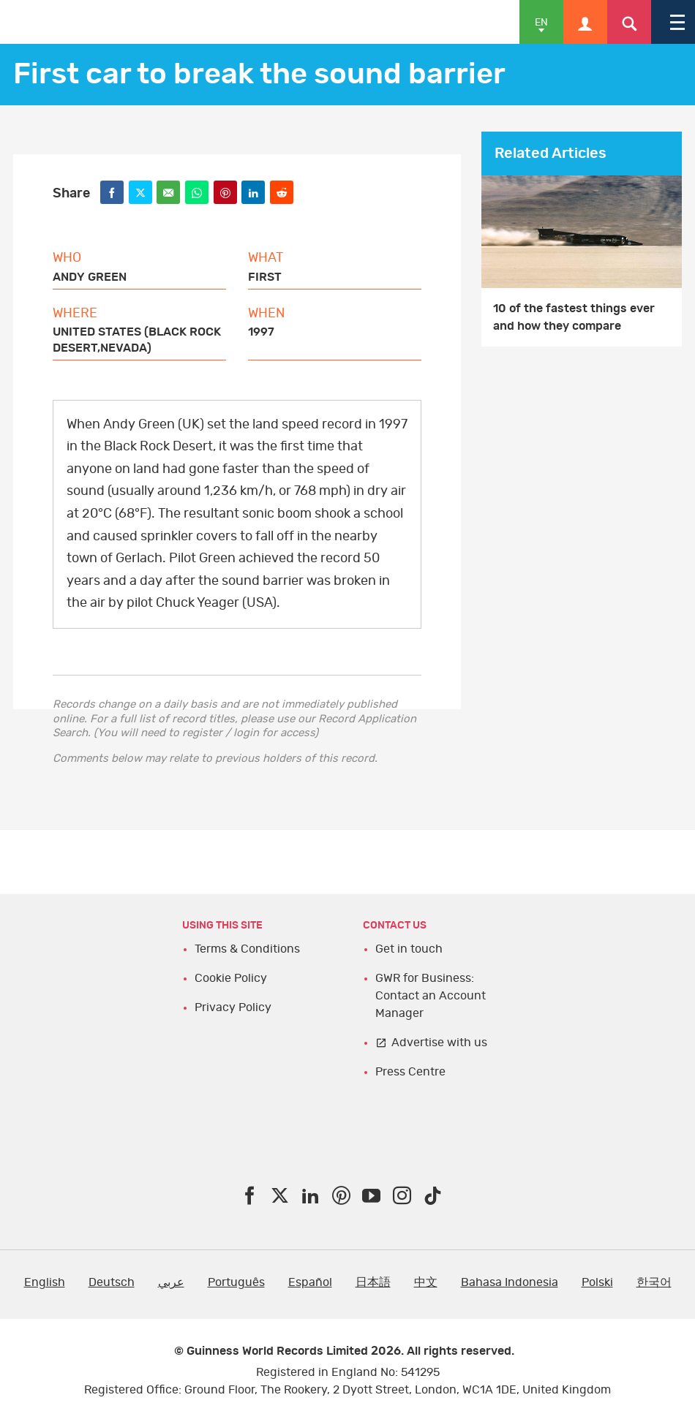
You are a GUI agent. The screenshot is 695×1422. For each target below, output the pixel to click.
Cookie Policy (231, 978)
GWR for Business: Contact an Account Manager (430, 995)
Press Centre (410, 1072)
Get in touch (409, 949)
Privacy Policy (233, 1007)
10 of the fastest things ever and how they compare (574, 317)
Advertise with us (439, 1042)
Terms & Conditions (247, 949)
